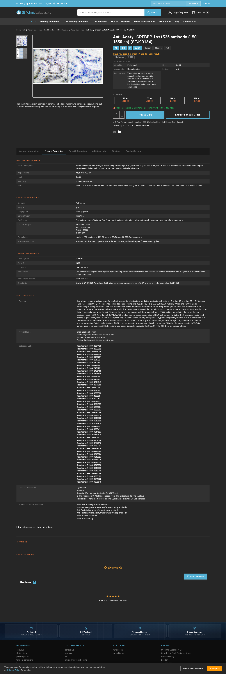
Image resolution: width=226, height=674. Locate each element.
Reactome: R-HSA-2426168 (89, 371)
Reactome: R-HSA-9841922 (89, 479)
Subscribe (193, 3)
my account (118, 650)
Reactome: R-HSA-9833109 (89, 476)
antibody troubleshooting (76, 660)
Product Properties (53, 151)
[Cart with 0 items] (201, 12)
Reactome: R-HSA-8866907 (89, 410)
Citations (116, 151)
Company (189, 21)
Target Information (78, 151)
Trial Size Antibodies (144, 21)
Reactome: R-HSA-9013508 (89, 418)
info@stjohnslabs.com (29, 3)
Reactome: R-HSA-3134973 (89, 379)
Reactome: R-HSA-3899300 (89, 393)
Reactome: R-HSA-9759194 (89, 446)
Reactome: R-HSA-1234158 (89, 346)
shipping (69, 653)
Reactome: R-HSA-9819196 (89, 473)
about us (20, 650)
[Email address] (168, 3)
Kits (114, 21)
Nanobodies (101, 21)
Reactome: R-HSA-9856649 (89, 482)
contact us (69, 650)
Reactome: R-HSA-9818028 (89, 459)
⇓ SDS (130, 57)
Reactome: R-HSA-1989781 (89, 357)
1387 (78, 263)
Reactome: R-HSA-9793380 (89, 451)
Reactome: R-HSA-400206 (88, 396)
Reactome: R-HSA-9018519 (89, 424)
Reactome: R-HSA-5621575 (89, 404)
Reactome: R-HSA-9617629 (89, 434)
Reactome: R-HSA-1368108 (89, 351)
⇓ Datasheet (119, 57)
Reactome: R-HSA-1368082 (89, 349)
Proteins (125, 21)
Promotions (165, 21)
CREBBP (79, 259)
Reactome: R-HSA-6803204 (89, 407)
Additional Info (99, 151)
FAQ (66, 656)
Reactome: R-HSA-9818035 (89, 468)
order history (118, 653)
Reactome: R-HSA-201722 (88, 360)
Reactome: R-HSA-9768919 (89, 448)
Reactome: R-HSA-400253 (88, 399)
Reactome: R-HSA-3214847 (89, 382)
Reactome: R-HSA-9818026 (89, 454)
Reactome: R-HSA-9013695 (89, 421)
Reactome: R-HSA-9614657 (89, 432)
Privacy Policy (13, 670)
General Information (29, 151)
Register (184, 12)
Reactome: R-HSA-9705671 (89, 437)
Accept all (215, 668)
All (33, 21)
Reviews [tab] (25, 582)
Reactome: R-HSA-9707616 (89, 443)
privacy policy (22, 656)
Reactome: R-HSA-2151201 (89, 368)
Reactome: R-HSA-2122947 (89, 365)
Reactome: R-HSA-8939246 (89, 412)
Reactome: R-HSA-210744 (88, 363)
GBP (206, 3)
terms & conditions (24, 660)
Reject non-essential (193, 668)
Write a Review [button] (197, 576)
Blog (177, 21)
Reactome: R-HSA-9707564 (89, 440)
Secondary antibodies (78, 21)
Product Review (133, 151)
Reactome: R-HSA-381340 (88, 390)
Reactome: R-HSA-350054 (88, 387)
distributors (21, 653)
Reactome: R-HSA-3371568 (89, 385)
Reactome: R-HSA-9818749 (89, 471)
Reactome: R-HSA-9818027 (89, 457)
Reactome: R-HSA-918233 (88, 426)
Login (176, 12)
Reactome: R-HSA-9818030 (89, 462)
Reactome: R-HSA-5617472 (89, 401)
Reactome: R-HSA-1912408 (89, 354)
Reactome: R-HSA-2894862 (89, 376)
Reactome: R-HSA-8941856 (89, 415)
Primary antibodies (51, 21)
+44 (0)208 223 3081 (56, 3)
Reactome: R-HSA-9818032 (89, 465)
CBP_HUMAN (82, 267)
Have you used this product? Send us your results (136, 54)
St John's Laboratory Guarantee (136, 125)
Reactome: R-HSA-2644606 (89, 374)
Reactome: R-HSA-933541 (88, 429)
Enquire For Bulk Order (187, 114)
